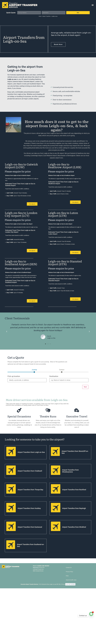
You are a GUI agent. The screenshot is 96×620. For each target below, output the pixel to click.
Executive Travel (76, 416)
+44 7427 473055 (70, 584)
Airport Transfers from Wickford (74, 527)
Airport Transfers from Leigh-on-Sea (31, 452)
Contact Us (69, 567)
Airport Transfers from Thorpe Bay (30, 490)
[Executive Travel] (76, 410)
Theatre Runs (48, 416)
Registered (35, 567)
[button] (92, 5)
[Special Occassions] (19, 410)
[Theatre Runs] (48, 410)
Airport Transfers (46, 16)
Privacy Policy (69, 571)
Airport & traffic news (71, 580)
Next (78, 12)
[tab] (34, 371)
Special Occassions (19, 416)
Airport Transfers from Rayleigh (74, 508)
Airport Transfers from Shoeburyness (70, 471)
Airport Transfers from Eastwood (30, 527)
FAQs (67, 575)
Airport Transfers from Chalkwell (30, 471)
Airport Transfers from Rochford (74, 490)
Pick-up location (14, 376)
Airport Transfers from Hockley (29, 508)
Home (40, 16)
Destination (53, 376)
